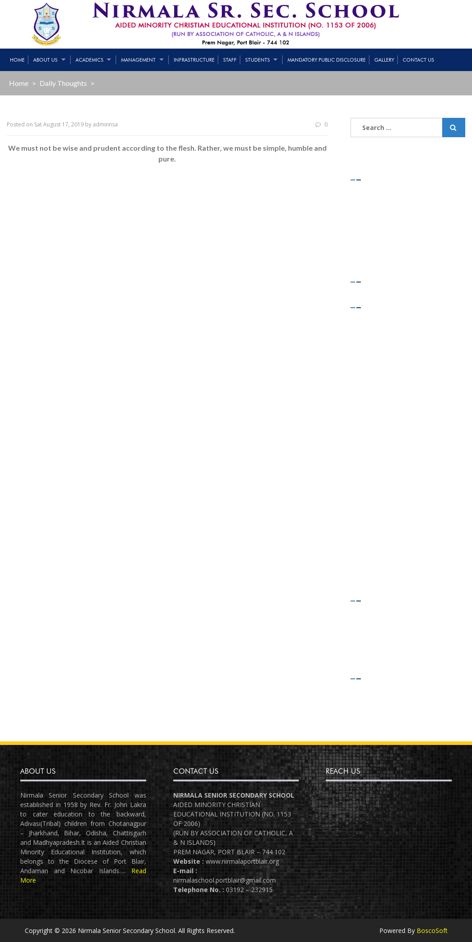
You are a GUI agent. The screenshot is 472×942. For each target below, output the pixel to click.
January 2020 (378, 366)
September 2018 (384, 521)
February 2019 (380, 462)
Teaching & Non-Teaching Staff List (411, 214)
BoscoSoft (432, 930)
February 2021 (380, 330)
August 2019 (378, 413)
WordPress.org (382, 725)
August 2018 (378, 533)
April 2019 (374, 449)
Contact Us (418, 60)
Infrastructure (194, 60)
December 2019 (383, 378)
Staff (230, 60)
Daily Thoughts (63, 83)
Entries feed (378, 701)
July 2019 (373, 426)
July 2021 (373, 318)
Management (138, 60)
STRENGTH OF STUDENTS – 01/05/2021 (402, 196)
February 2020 (380, 354)
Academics (89, 60)
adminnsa (105, 124)
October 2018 (380, 509)
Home (17, 60)
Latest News (378, 635)
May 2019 (374, 438)
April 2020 (374, 342)
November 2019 (383, 390)
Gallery (384, 60)
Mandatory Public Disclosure (327, 60)
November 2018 (383, 497)
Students (257, 60)
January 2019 (378, 473)
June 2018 (374, 557)
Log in (369, 689)
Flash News (376, 623)
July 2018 (373, 545)
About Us (45, 60)
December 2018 (383, 485)
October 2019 (380, 402)
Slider (367, 647)
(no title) (373, 226)
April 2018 (374, 569)
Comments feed (384, 713)
